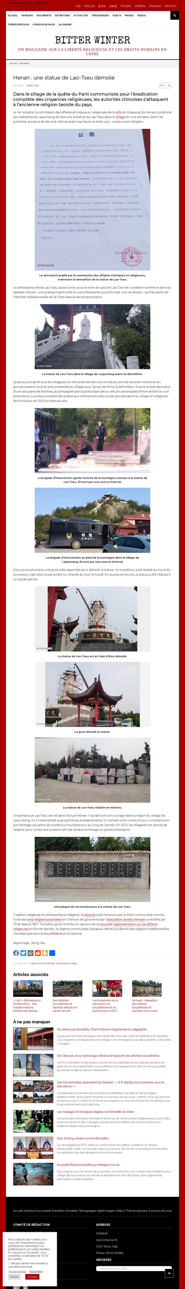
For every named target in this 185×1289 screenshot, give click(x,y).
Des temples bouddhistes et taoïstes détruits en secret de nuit (65, 1006)
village (120, 117)
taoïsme (19, 292)
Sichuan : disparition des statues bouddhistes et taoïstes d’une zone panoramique (145, 1006)
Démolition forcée (42, 963)
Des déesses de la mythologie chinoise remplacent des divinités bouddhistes (108, 1056)
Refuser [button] (14, 1276)
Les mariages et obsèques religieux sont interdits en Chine (95, 1112)
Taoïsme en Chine (66, 963)
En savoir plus (17, 1271)
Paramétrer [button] (36, 1271)
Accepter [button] (32, 1276)
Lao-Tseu (97, 117)
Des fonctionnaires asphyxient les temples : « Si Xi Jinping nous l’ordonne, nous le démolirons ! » (110, 1084)
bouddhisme (53, 933)
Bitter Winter (92, 41)
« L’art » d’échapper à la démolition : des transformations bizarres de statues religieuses (26, 1006)
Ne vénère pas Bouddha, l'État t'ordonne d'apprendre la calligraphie (101, 1029)
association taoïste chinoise (126, 919)
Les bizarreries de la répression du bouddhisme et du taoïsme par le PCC (105, 1006)
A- (169, 85)
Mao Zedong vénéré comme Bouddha (82, 1138)
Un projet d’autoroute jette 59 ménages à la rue (88, 1164)
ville (118, 112)
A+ (162, 85)
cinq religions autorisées (44, 919)
